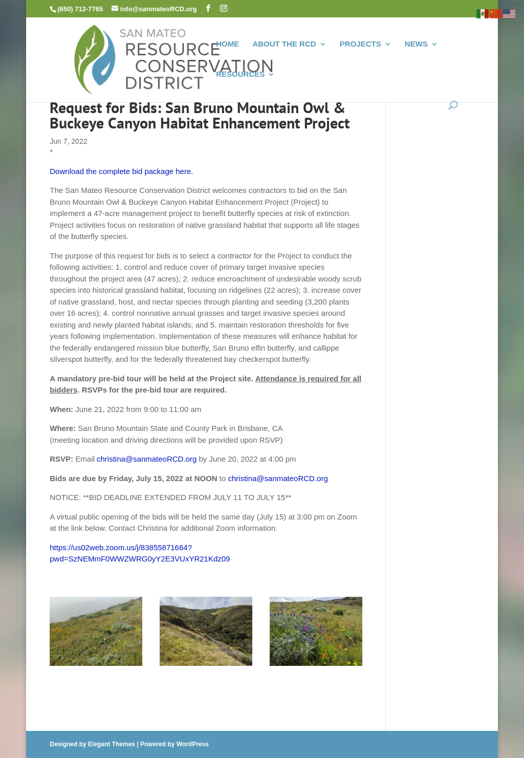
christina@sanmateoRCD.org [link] (146, 458)
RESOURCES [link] (240, 74)
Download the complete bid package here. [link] (121, 171)
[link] (175, 58)
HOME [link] (227, 44)
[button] (208, 8)
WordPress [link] (193, 744)
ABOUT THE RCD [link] (284, 44)
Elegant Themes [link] (111, 744)
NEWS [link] (416, 44)
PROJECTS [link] (360, 44)
